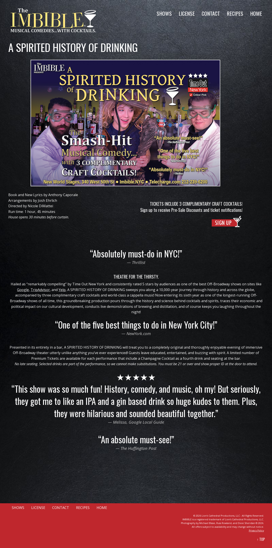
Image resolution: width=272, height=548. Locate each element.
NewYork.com (138, 333)
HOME (256, 13)
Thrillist (138, 262)
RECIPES (235, 13)
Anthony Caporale (63, 194)
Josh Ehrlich (47, 200)
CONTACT (211, 13)
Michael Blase (207, 523)
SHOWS (164, 13)
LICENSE (187, 13)
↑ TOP (261, 539)
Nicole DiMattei (40, 206)
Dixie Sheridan (246, 523)
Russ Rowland (224, 523)
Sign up (146, 210)
